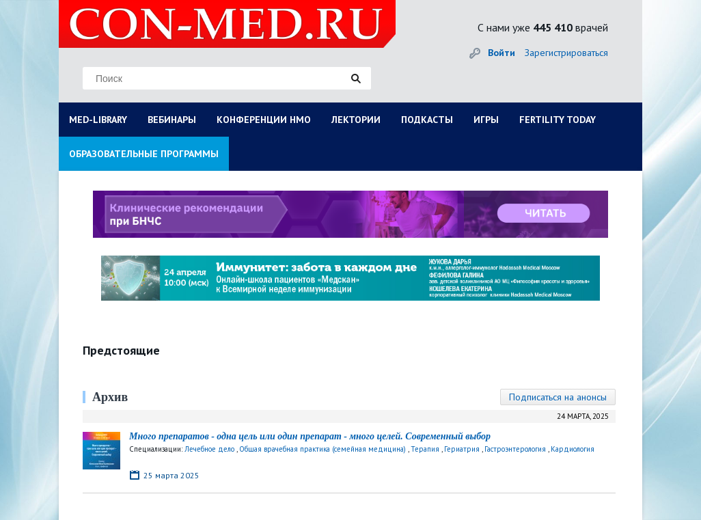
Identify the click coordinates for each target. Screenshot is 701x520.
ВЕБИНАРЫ (172, 119)
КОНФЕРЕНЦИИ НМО (264, 119)
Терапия (425, 449)
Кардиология (572, 449)
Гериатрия (462, 449)
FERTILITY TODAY (557, 119)
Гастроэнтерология (515, 449)
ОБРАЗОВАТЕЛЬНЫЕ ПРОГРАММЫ (144, 154)
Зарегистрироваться (566, 52)
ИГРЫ (486, 119)
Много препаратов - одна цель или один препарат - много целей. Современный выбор (310, 436)
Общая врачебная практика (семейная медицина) (322, 449)
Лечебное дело (209, 449)
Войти (501, 52)
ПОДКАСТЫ (427, 119)
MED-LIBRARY (98, 119)
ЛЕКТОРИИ (356, 119)
